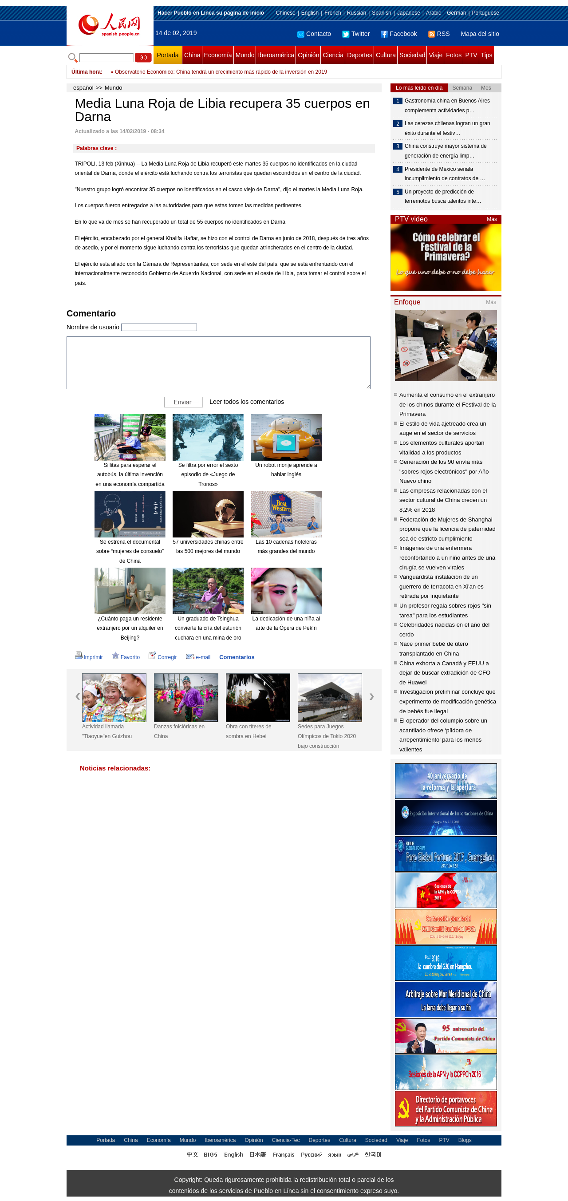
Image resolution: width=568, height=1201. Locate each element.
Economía (218, 55)
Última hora (86, 72)
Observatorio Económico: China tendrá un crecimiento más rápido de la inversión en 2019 (221, 72)
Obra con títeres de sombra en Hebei (249, 731)
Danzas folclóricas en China (179, 731)
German (456, 13)
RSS (439, 33)
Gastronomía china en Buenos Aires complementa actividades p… (447, 106)
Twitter (356, 33)
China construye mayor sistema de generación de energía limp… (446, 151)
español (83, 87)
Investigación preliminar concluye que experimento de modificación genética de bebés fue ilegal (447, 701)
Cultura (386, 55)
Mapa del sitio (480, 33)
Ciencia (333, 55)
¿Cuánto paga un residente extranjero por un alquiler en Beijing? (130, 628)
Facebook (399, 33)
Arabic (433, 13)
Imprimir (89, 657)
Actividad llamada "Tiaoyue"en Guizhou (107, 731)
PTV (471, 55)
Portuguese (485, 13)
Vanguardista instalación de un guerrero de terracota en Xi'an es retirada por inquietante (441, 586)
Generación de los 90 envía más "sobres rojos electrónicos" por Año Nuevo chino (444, 471)
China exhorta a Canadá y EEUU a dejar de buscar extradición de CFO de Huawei (444, 673)
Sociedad (412, 55)
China (192, 55)
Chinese (286, 13)
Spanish (381, 13)
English (310, 13)
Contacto (314, 33)
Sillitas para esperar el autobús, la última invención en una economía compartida (129, 474)
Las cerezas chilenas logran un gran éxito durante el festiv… (447, 128)
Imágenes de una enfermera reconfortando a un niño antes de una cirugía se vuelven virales (447, 557)
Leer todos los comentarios (246, 401)
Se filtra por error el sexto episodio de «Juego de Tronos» (208, 474)
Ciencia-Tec (286, 1140)
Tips (487, 55)
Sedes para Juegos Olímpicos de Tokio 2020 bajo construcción (327, 736)
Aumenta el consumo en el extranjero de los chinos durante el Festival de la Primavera (447, 404)
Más (492, 219)
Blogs (465, 1140)
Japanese (408, 13)
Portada (167, 55)
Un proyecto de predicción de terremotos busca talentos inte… (443, 197)
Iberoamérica (276, 55)
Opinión (308, 55)
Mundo (245, 55)
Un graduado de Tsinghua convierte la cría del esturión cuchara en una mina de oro (208, 628)
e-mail (198, 657)
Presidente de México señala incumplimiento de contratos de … (445, 174)
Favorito (126, 657)
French (332, 13)
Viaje (435, 55)
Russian (356, 13)
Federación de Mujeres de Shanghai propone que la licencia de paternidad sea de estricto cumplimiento (447, 529)
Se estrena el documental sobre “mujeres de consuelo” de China (130, 551)
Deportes (359, 55)
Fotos (454, 55)
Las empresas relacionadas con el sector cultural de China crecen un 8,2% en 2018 (443, 500)
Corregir (163, 657)
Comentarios (236, 657)
